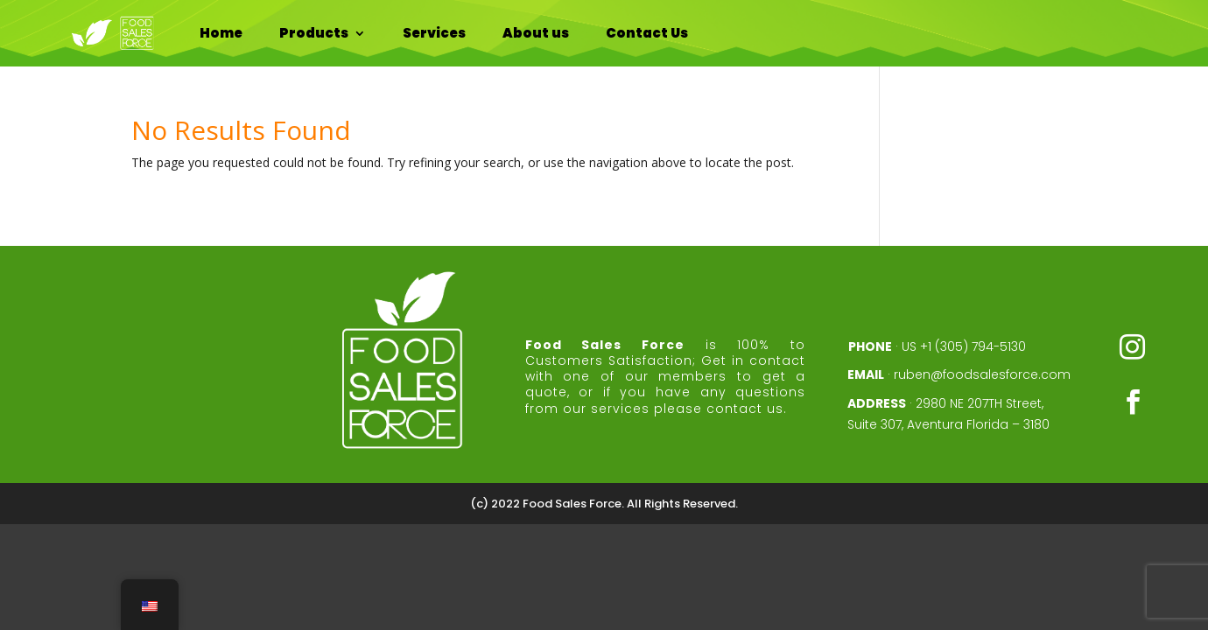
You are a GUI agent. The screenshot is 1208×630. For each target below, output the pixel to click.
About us (535, 33)
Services (434, 33)
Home (221, 33)
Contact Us (647, 33)
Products (313, 33)
